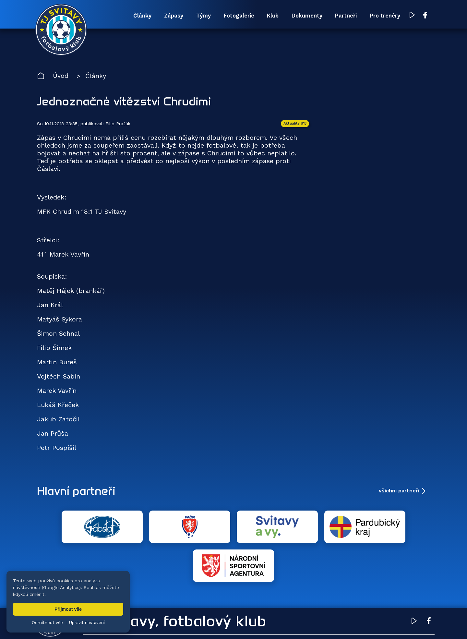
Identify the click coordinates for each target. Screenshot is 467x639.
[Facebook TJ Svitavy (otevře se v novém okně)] (424, 15)
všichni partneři (399, 491)
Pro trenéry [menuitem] (383, 15)
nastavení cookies (258, 624)
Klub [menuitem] (269, 15)
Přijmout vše (68, 609)
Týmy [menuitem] (198, 15)
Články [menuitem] (136, 15)
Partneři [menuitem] (343, 15)
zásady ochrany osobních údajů (316, 624)
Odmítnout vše (47, 622)
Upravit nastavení (87, 622)
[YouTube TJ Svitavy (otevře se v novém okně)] (410, 15)
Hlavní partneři (76, 491)
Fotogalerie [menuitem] (234, 15)
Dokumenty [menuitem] (303, 15)
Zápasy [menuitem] (168, 15)
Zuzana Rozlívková (134, 624)
